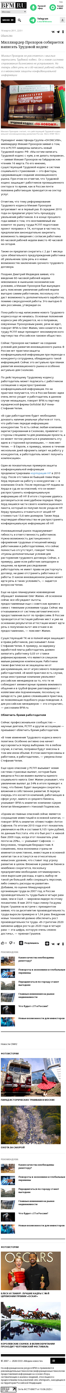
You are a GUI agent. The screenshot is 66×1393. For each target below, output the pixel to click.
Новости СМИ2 (9, 1044)
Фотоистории (10, 1053)
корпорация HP (40, 473)
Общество (6, 35)
